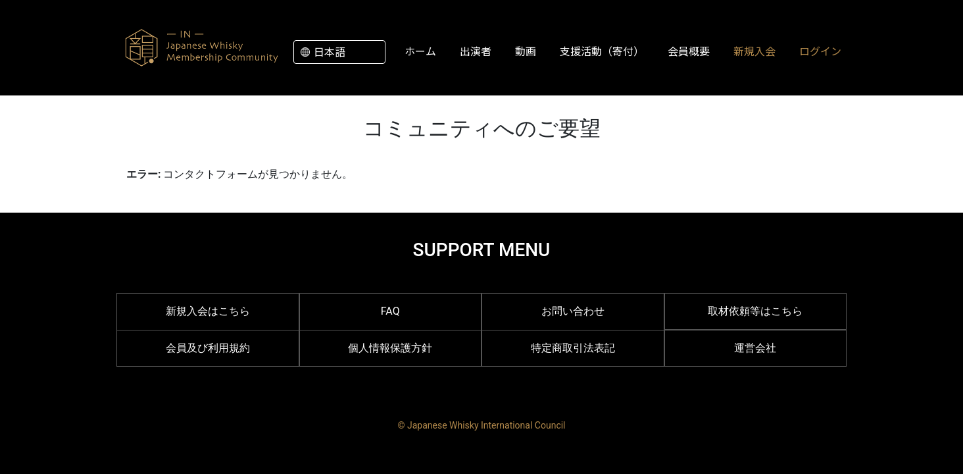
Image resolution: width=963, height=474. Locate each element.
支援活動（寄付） (602, 51)
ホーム (420, 51)
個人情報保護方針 (390, 348)
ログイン (820, 51)
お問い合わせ (573, 311)
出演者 (475, 51)
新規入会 (754, 51)
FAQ (390, 311)
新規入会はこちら (208, 311)
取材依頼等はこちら (755, 311)
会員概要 (689, 51)
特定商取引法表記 (573, 348)
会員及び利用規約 (208, 348)
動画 (525, 51)
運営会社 (755, 348)
